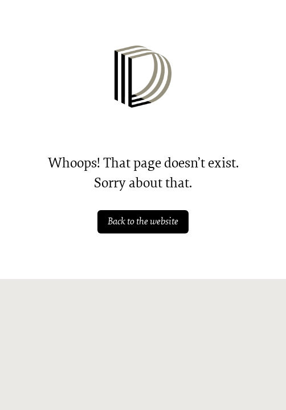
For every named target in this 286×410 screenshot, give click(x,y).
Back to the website (143, 221)
